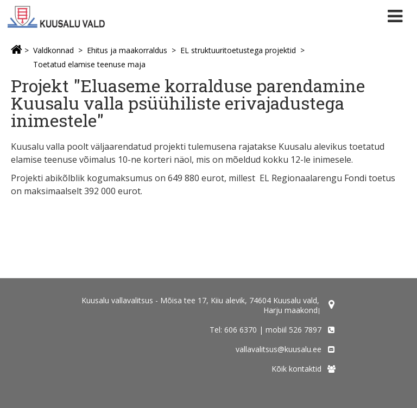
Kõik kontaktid (296, 369)
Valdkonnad (53, 50)
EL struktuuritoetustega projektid (238, 50)
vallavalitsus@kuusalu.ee (278, 349)
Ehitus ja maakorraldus (127, 50)
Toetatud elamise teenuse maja (89, 64)
